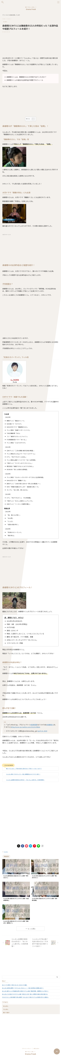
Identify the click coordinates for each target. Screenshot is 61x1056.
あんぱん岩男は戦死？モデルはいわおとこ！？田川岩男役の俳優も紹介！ (23, 988)
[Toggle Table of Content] (32, 119)
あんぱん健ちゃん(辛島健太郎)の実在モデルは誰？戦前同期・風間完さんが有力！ (25, 992)
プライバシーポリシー (26, 1045)
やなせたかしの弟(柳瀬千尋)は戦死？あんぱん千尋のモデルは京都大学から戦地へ (25, 998)
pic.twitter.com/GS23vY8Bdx (30, 727)
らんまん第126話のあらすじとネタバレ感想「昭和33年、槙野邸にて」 (15, 922)
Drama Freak (31, 9)
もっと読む (32, 929)
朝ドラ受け (6, 1013)
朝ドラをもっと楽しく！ (30, 1048)
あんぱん (5, 1007)
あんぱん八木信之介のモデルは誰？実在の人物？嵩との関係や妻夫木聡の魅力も (25, 995)
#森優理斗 (50, 725)
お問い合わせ (36, 1045)
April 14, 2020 (42, 731)
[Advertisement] (30, 44)
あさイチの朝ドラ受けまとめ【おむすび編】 (14, 985)
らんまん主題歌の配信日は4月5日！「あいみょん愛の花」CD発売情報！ (25, 780)
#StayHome (15, 727)
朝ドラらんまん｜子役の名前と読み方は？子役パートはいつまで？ (24, 768)
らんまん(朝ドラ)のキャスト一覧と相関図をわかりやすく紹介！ (23, 774)
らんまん (6, 852)
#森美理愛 (33, 725)
